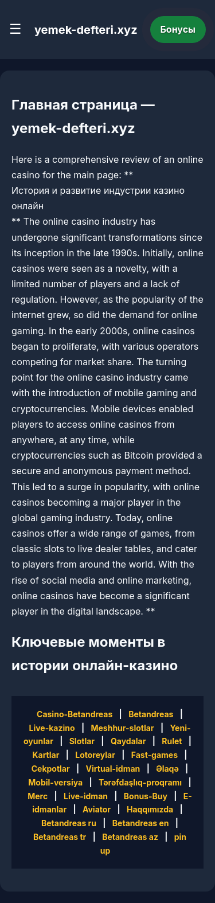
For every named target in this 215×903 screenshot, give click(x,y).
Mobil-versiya (55, 782)
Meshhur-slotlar (122, 728)
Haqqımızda (150, 809)
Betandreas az (130, 837)
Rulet (172, 741)
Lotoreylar (95, 755)
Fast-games (154, 755)
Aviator (97, 809)
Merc (38, 796)
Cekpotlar (51, 768)
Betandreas (150, 714)
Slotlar (82, 741)
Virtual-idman (113, 768)
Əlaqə (167, 768)
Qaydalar (128, 741)
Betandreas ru (68, 823)
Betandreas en (140, 823)
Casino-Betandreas (74, 714)
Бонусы (178, 29)
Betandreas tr (59, 837)
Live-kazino (52, 728)
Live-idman (86, 796)
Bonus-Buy (145, 796)
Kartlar (45, 755)
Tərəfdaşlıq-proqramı (140, 782)
